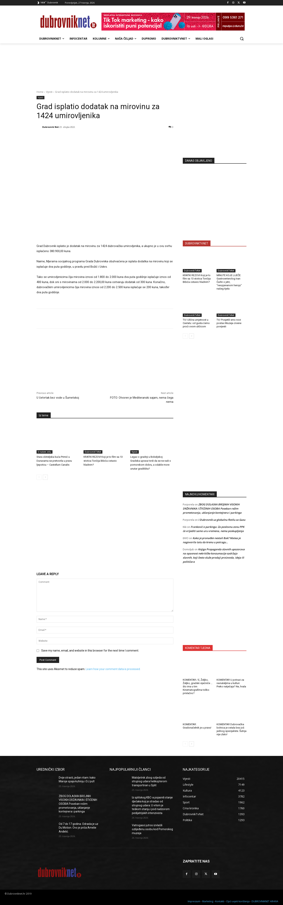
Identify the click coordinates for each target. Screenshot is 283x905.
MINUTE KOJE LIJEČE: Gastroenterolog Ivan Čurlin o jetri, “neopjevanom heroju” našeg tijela (229, 282)
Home (40, 92)
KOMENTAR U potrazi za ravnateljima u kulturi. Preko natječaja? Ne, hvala (231, 683)
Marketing (207, 901)
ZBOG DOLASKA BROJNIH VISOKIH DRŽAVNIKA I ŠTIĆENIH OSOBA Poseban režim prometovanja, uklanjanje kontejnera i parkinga (212, 508)
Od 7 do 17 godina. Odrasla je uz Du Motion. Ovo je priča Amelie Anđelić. (78, 827)
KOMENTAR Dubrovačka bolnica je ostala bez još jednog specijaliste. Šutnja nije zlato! (231, 729)
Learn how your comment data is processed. (113, 669)
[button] (241, 38)
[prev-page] (39, 477)
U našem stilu (44, 451)
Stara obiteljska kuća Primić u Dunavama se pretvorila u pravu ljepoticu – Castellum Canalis (54, 460)
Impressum (194, 901)
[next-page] (45, 477)
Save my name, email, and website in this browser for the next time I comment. (90, 650)
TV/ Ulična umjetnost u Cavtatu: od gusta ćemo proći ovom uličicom (196, 323)
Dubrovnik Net (50, 126)
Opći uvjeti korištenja (238, 901)
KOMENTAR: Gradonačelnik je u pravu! (197, 726)
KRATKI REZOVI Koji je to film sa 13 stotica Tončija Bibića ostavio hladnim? (103, 460)
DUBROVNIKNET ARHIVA (265, 901)
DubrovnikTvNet (93, 451)
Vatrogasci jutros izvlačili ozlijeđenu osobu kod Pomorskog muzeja (152, 829)
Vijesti (49, 92)
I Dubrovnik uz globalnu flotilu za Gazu (221, 520)
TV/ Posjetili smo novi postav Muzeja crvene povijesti (229, 323)
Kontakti (219, 901)
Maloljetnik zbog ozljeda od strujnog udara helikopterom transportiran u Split (149, 781)
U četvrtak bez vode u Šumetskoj (58, 397)
